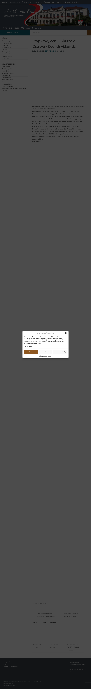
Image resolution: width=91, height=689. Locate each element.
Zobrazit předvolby (60, 352)
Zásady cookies (43, 356)
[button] (66, 333)
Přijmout (31, 352)
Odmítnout (45, 352)
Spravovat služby (29, 346)
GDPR (49, 356)
